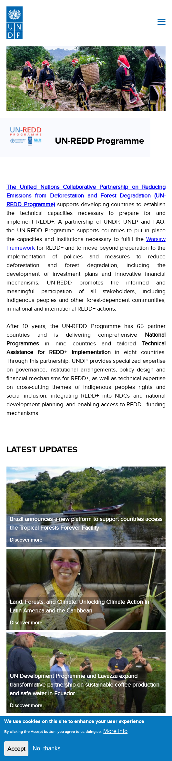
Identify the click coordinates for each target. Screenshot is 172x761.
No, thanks (46, 751)
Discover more (26, 540)
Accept (16, 751)
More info (115, 734)
